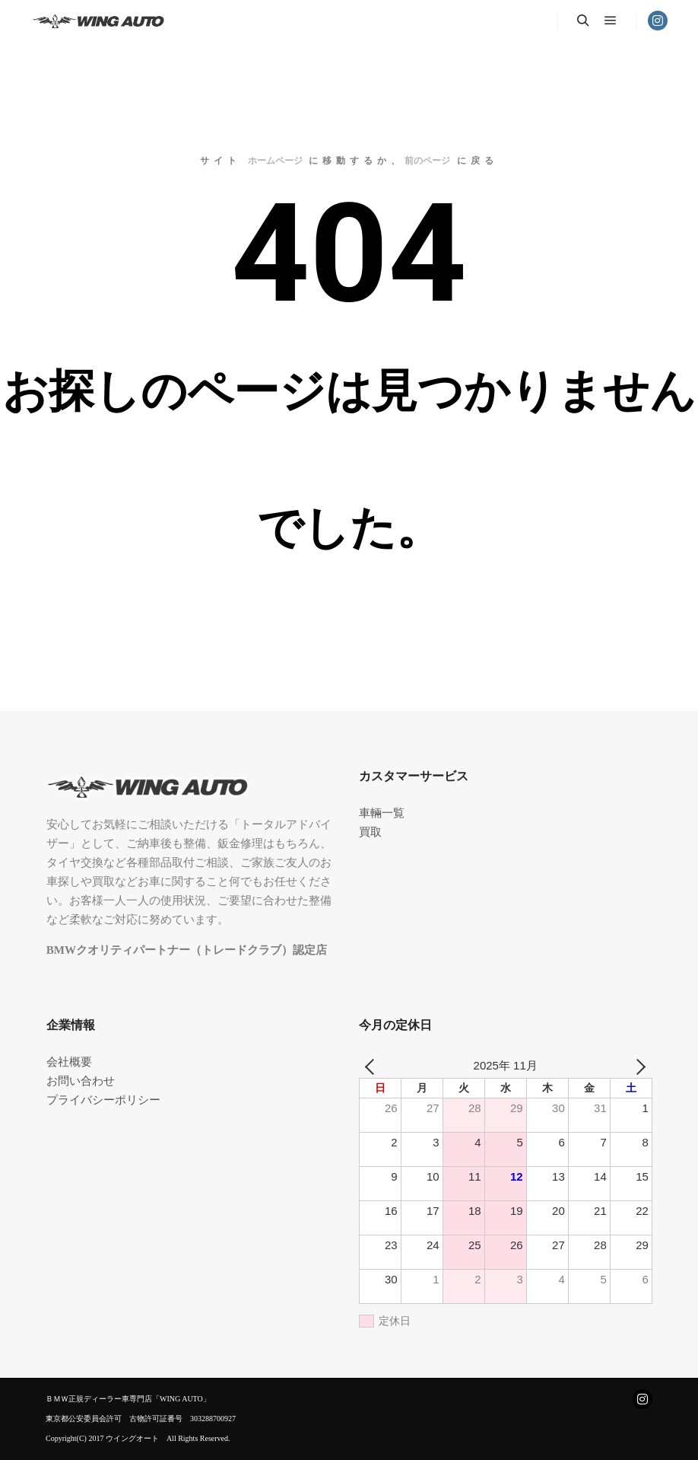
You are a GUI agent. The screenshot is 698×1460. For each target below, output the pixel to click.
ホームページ (275, 160)
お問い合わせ (80, 1081)
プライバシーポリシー (103, 1100)
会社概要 (69, 1062)
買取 (370, 832)
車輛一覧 (382, 813)
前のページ (427, 160)
